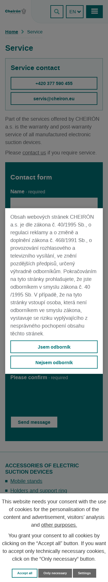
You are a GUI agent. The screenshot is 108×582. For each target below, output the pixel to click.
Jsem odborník (54, 347)
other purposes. (59, 525)
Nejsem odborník (54, 362)
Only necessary (55, 573)
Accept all (24, 573)
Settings (84, 573)
